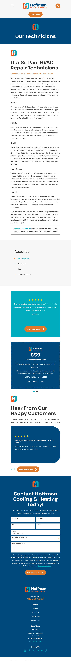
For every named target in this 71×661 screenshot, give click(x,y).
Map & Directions (35, 641)
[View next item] (37, 322)
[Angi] (46, 651)
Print (42, 382)
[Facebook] (29, 651)
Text (28, 382)
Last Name (40, 518)
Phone (13, 525)
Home (35, 608)
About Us (35, 612)
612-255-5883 (35, 598)
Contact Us (35, 620)
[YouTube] (38, 651)
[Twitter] (33, 651)
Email (35, 382)
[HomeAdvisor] (42, 651)
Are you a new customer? (19, 537)
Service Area (35, 616)
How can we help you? (18, 543)
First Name (15, 518)
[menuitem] (35, 258)
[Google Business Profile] (25, 651)
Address (14, 531)
